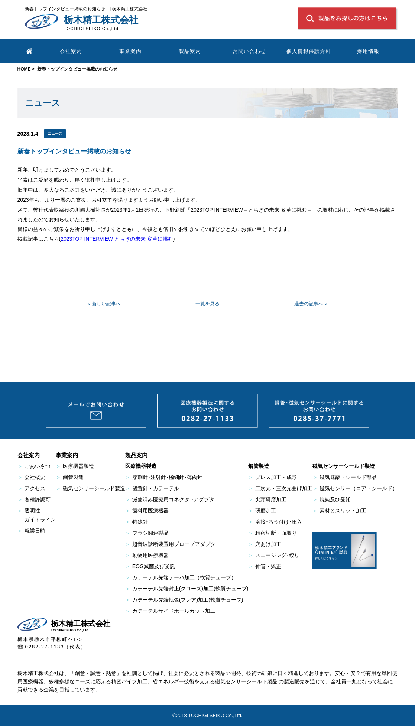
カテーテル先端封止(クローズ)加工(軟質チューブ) (187, 589)
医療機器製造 (75, 466)
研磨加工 (262, 511)
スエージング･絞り (273, 555)
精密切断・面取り (272, 533)
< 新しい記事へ (104, 303)
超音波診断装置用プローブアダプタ (170, 544)
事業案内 (130, 51)
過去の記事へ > (310, 303)
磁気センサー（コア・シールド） (355, 488)
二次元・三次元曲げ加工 (280, 488)
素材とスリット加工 (339, 511)
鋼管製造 (70, 477)
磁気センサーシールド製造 (90, 488)
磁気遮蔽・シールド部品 (344, 477)
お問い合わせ (249, 51)
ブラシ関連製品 (147, 533)
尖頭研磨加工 (267, 499)
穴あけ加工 (264, 544)
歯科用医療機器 (147, 511)
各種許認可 (34, 499)
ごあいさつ (34, 466)
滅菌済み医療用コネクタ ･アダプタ (169, 499)
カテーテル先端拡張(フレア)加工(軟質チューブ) (184, 600)
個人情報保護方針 (308, 51)
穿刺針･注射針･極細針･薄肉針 (163, 477)
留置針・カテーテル (152, 488)
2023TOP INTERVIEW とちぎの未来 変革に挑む (117, 239)
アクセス (31, 488)
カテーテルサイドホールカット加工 (170, 611)
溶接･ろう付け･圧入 (275, 522)
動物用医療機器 (147, 555)
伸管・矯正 (264, 566)
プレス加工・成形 (272, 477)
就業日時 (31, 531)
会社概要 (31, 477)
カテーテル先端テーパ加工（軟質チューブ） (180, 577)
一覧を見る (207, 303)
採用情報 (368, 51)
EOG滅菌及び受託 (150, 566)
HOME (24, 69)
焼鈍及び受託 (331, 499)
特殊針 (136, 522)
